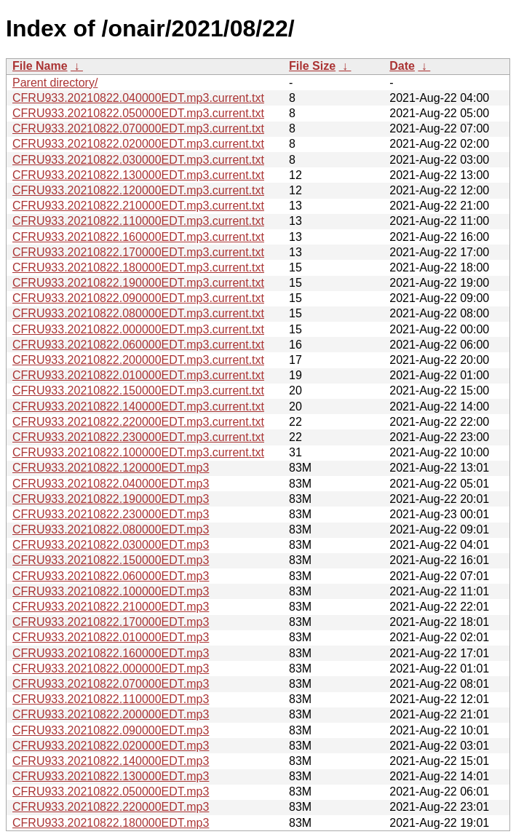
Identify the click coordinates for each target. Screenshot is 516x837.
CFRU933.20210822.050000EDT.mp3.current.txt (138, 113)
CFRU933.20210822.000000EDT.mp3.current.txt (138, 329)
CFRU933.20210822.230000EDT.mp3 (110, 514)
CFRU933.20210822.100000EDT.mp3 (110, 591)
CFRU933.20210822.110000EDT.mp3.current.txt (138, 221)
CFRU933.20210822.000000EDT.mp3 (110, 668)
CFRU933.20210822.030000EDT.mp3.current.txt (138, 160)
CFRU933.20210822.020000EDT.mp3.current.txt (138, 144)
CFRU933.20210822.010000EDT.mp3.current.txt (138, 375)
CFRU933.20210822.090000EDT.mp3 (110, 730)
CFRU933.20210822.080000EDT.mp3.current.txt (138, 313)
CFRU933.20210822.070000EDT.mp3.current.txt (138, 128)
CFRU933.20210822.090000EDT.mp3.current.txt (138, 298)
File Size (312, 66)
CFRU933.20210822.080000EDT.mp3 (110, 529)
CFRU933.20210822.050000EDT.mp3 (110, 791)
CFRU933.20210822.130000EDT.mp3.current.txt (138, 175)
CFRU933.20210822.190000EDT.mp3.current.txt (138, 283)
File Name (40, 66)
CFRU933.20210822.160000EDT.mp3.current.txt (138, 237)
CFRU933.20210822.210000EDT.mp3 (110, 606)
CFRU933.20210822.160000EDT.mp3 (110, 653)
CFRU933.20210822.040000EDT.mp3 (110, 483)
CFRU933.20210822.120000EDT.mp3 (110, 467)
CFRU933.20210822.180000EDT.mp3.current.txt (138, 267)
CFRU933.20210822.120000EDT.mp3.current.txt (138, 190)
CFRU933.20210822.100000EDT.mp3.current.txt (138, 452)
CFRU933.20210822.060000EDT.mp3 (110, 576)
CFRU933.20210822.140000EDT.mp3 (110, 761)
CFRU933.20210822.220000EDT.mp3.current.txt (138, 422)
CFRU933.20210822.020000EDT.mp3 (110, 745)
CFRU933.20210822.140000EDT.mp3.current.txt (138, 406)
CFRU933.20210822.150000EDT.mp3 (110, 560)
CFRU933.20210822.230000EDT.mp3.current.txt (138, 437)
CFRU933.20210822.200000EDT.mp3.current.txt (138, 360)
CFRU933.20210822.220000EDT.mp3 (110, 807)
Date (402, 66)
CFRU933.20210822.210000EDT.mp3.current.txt (138, 205)
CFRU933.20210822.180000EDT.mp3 (110, 823)
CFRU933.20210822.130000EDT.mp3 (110, 776)
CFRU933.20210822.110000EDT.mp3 (110, 699)
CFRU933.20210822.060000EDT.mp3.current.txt (138, 344)
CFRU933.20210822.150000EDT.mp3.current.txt (138, 390)
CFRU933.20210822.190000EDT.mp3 (110, 499)
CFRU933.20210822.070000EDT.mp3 (110, 684)
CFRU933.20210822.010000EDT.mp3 (110, 637)
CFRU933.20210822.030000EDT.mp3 (110, 545)
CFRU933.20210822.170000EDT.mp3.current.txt (138, 252)
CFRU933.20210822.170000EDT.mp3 (110, 622)
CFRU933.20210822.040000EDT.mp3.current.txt (138, 98)
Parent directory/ (55, 82)
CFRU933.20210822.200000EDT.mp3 (110, 714)
